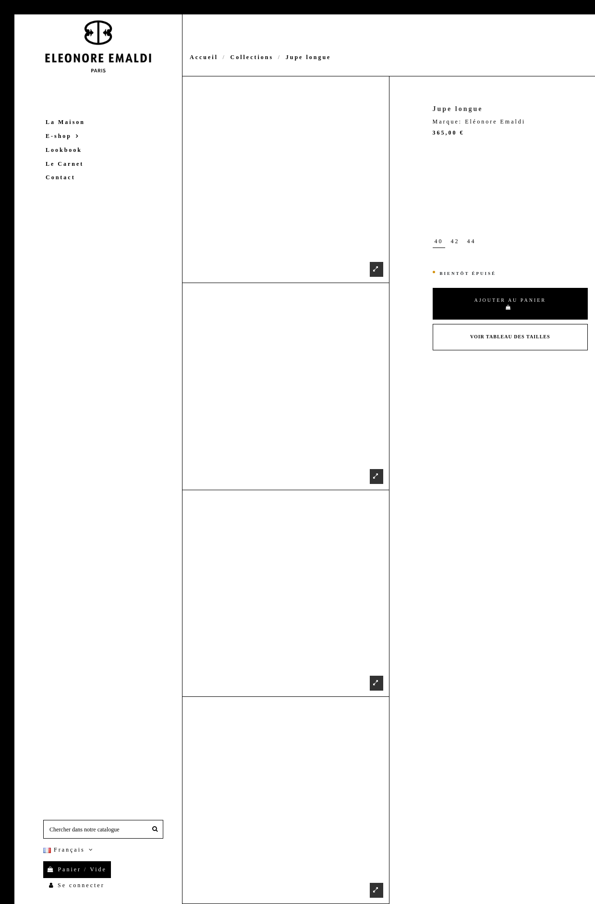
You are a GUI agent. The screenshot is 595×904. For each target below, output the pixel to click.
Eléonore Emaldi (495, 121)
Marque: (447, 121)
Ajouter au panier (510, 303)
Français (69, 849)
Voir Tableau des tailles (510, 336)
